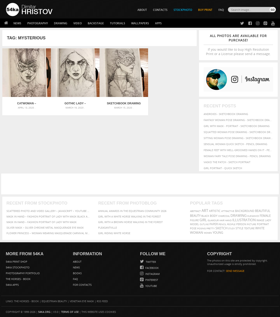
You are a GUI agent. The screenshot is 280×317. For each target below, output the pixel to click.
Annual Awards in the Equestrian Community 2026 (132, 211)
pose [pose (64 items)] (193, 228)
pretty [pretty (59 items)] (210, 228)
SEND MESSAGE (235, 271)
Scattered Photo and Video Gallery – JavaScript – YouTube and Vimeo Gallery (48, 211)
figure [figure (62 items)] (194, 220)
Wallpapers (140, 23)
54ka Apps (12, 284)
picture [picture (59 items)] (251, 224)
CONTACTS (160, 10)
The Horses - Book (18, 279)
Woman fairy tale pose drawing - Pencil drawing (237, 156)
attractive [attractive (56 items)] (227, 211)
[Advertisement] (141, 184)
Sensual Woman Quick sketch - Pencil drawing (235, 144)
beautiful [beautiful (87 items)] (262, 211)
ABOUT (142, 10)
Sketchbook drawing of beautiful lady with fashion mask (124, 103)
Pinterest (151, 280)
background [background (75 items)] (244, 211)
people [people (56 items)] (231, 224)
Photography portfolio (23, 273)
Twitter (150, 262)
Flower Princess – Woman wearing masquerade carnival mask (48, 233)
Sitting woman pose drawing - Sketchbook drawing (238, 138)
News (17, 23)
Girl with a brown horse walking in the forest (130, 222)
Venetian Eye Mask (82, 301)
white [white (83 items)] (259, 228)
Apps (158, 23)
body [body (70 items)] (214, 216)
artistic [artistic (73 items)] (215, 211)
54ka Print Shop (16, 261)
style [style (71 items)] (239, 228)
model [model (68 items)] (194, 224)
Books (77, 273)
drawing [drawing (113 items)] (238, 215)
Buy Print (205, 10)
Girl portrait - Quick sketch (223, 168)
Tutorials (117, 23)
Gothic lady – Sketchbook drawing (75, 103)
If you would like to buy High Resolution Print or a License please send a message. (238, 45)
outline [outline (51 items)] (204, 224)
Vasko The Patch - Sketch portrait (227, 162)
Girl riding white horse (114, 233)
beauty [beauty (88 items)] (195, 216)
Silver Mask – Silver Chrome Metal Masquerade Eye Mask (45, 227)
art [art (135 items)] (205, 210)
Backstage (96, 23)
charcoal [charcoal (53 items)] (224, 216)
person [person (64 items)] (241, 224)
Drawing (60, 23)
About (77, 261)
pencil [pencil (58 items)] (222, 224)
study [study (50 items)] (231, 228)
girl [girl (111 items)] (203, 220)
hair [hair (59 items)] (221, 220)
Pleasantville (107, 227)
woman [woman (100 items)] (196, 232)
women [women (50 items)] (208, 232)
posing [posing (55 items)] (201, 228)
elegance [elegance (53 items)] (253, 216)
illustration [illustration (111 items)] (244, 220)
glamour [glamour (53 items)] (213, 220)
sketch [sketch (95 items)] (221, 228)
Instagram (152, 274)
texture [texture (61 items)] (249, 228)
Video (77, 23)
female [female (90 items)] (265, 216)
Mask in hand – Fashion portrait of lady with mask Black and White (48, 216)
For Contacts (82, 284)
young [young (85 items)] (218, 233)
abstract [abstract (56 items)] (195, 211)
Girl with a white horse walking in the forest (129, 216)
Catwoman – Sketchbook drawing (27, 103)
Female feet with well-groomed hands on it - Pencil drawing (238, 150)
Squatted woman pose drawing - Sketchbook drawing (238, 132)
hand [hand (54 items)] (228, 220)
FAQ (221, 10)
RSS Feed (102, 301)
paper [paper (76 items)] (213, 224)
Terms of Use (70, 312)
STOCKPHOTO (183, 10)
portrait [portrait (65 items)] (263, 224)
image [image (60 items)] (260, 220)
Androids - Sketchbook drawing (226, 114)
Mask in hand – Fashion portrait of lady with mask (41, 222)
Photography (37, 23)
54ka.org (44, 312)
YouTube (151, 286)
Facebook (152, 268)
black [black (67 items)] (205, 216)
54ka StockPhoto (18, 267)
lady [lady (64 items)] (268, 220)
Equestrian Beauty (54, 301)
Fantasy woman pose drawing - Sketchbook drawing (238, 120)
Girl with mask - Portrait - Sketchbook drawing (237, 126)
